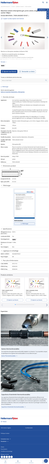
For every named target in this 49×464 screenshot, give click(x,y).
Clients (2, 447)
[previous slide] (1, 37)
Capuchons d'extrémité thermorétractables (12, 407)
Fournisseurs (4, 449)
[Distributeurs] (47, 10)
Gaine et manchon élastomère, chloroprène (13, 92)
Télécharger (5, 86)
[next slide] (47, 37)
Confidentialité (28, 428)
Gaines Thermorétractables (8, 356)
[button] (15, 304)
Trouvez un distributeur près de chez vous (11, 77)
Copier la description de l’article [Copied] (12, 19)
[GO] (43, 2)
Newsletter (4, 441)
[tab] (24, 97)
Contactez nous (5, 439)
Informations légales (6, 428)
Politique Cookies (5, 433)
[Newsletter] (47, 12)
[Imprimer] (47, 15)
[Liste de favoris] (47, 18)
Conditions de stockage (6, 451)
